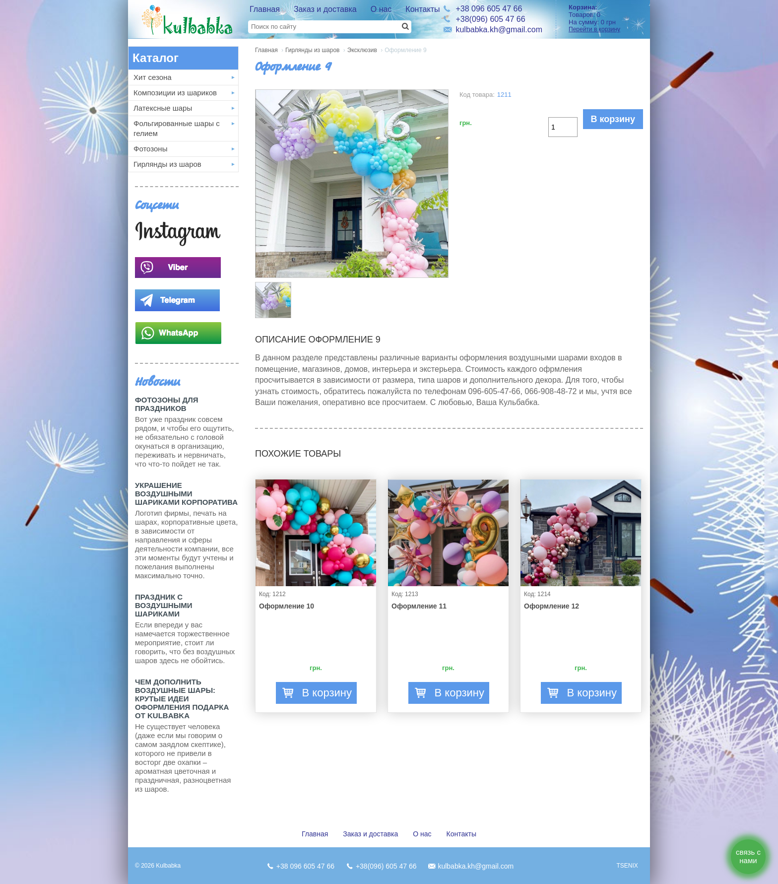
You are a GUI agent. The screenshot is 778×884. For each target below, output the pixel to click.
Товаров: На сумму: (606, 18)
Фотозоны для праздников (166, 404)
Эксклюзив (362, 50)
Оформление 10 (286, 606)
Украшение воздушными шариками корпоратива (186, 493)
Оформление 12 (551, 606)
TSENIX (627, 865)
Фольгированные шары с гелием (176, 128)
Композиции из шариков (175, 92)
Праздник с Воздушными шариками (164, 605)
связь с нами (748, 856)
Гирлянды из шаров (167, 164)
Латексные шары (162, 108)
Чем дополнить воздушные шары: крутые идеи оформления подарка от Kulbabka (182, 699)
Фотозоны (150, 148)
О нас (381, 9)
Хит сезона (152, 77)
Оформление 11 (419, 606)
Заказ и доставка (325, 9)
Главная (265, 9)
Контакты (422, 9)
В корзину (613, 119)
